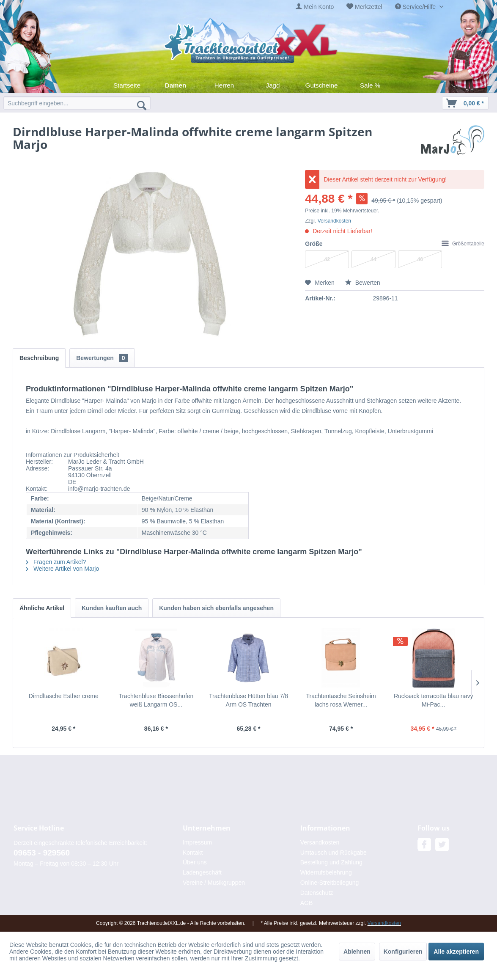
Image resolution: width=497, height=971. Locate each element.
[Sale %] (370, 85)
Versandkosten (334, 221)
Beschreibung (39, 358)
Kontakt (193, 852)
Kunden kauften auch (112, 608)
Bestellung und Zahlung (331, 862)
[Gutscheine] (321, 85)
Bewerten (362, 282)
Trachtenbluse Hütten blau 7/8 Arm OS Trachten (248, 700)
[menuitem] (314, 7)
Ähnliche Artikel (41, 608)
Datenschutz (316, 892)
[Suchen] (142, 104)
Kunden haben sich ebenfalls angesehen (216, 608)
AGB (306, 902)
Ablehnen (357, 951)
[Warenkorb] (465, 103)
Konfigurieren (403, 951)
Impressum (197, 842)
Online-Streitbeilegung (329, 882)
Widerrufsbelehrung (326, 872)
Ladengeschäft (202, 872)
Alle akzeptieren (456, 951)
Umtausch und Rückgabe (333, 852)
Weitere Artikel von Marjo (62, 568)
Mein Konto (319, 6)
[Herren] (224, 85)
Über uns (195, 862)
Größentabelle (463, 244)
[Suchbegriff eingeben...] (77, 103)
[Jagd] (273, 85)
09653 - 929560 (42, 852)
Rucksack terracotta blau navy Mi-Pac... (433, 700)
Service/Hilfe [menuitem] (416, 6)
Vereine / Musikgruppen (214, 882)
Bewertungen (102, 358)
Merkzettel (368, 6)
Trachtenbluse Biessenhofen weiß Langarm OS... (155, 700)
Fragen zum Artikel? (56, 561)
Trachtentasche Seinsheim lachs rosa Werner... (341, 700)
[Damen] (175, 85)
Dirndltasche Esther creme (64, 696)
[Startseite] (127, 85)
